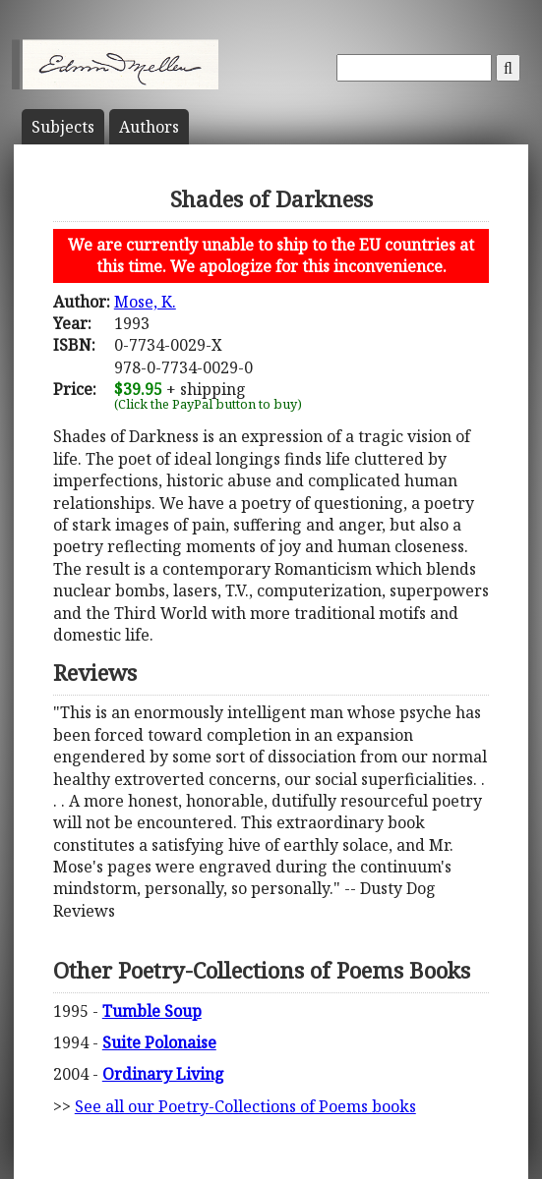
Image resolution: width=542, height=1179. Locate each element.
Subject (62, 127)
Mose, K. (145, 301)
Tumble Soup (152, 1011)
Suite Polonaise (159, 1042)
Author (149, 127)
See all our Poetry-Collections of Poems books (245, 1106)
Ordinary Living (163, 1074)
